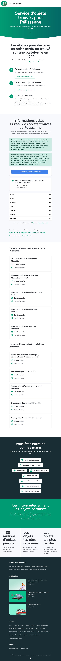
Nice (33, 625)
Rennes (31, 628)
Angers (38, 632)
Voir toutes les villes (15, 638)
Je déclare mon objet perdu (25, 77)
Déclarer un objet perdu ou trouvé (19, 566)
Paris (10, 625)
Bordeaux (21, 628)
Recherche (24, 570)
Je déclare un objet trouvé (24, 90)
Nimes (26, 635)
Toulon (21, 632)
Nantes (38, 625)
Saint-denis (12, 635)
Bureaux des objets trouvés (39, 566)
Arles (29, 232)
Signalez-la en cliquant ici (40, 223)
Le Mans (20, 635)
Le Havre (42, 628)
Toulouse (27, 625)
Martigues (35, 232)
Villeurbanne (45, 632)
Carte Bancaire (13, 648)
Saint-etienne (13, 632)
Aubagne (42, 232)
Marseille (12, 232)
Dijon (32, 632)
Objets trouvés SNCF (34, 604)
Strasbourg (44, 625)
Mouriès (29, 236)
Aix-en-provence (21, 232)
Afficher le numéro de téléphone (30, 172)
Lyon (22, 625)
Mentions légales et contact (37, 570)
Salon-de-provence (15, 236)
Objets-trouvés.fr (34, 62)
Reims (36, 628)
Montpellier (12, 628)
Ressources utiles (14, 570)
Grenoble (27, 632)
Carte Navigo (24, 648)
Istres (24, 236)
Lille (26, 628)
